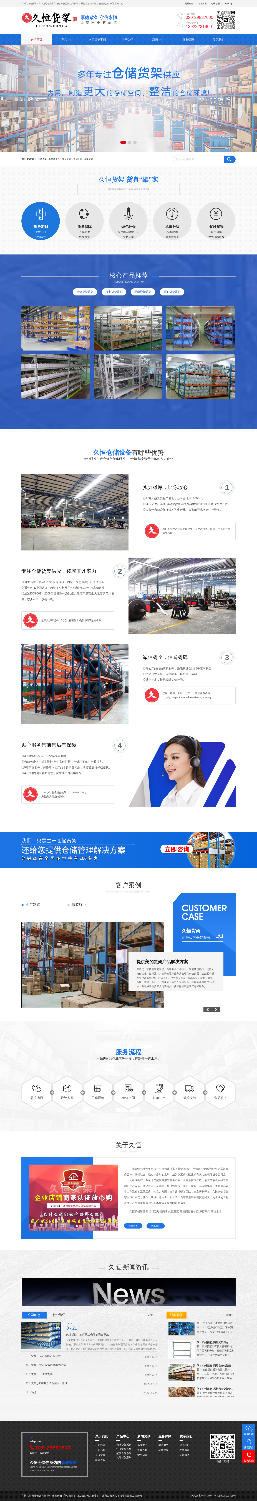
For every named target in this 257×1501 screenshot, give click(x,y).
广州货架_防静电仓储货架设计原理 (46, 1383)
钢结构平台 (54, 159)
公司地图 (185, 1455)
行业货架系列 (114, 291)
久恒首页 (36, 39)
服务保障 (188, 39)
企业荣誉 (100, 1455)
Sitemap (229, 3)
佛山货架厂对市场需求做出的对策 (46, 1364)
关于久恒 (127, 39)
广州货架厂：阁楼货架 (39, 1374)
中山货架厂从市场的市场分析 (43, 1355)
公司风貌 (100, 1450)
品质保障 (163, 1450)
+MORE (228, 1315)
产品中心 (67, 39)
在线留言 (202, 3)
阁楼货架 (42, 159)
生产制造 (33, 905)
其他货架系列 (172, 291)
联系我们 (218, 39)
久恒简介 (31, 1392)
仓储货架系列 (85, 291)
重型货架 (66, 159)
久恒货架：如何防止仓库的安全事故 (87, 1334)
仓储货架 (77, 159)
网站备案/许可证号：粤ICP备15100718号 (213, 1495)
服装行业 (79, 905)
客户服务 (163, 1445)
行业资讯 (59, 1315)
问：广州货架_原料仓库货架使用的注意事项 (215, 1390)
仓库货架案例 (97, 39)
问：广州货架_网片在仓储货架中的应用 (215, 1367)
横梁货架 (88, 159)
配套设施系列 (143, 291)
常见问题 (142, 1455)
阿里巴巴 (189, 3)
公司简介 (100, 1445)
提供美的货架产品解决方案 (162, 961)
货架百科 (142, 1450)
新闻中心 (158, 39)
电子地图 (215, 3)
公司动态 (34, 1315)
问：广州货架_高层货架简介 (212, 1344)
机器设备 (100, 1460)
